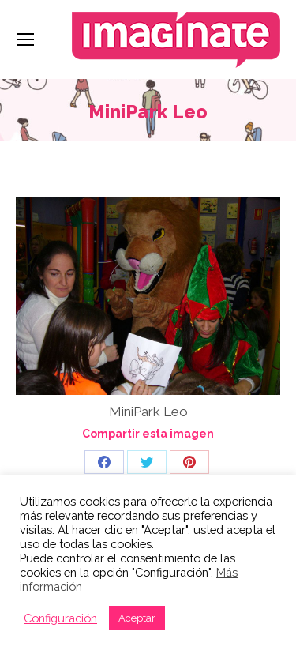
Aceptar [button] (136, 618)
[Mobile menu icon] (25, 39)
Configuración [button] (60, 618)
